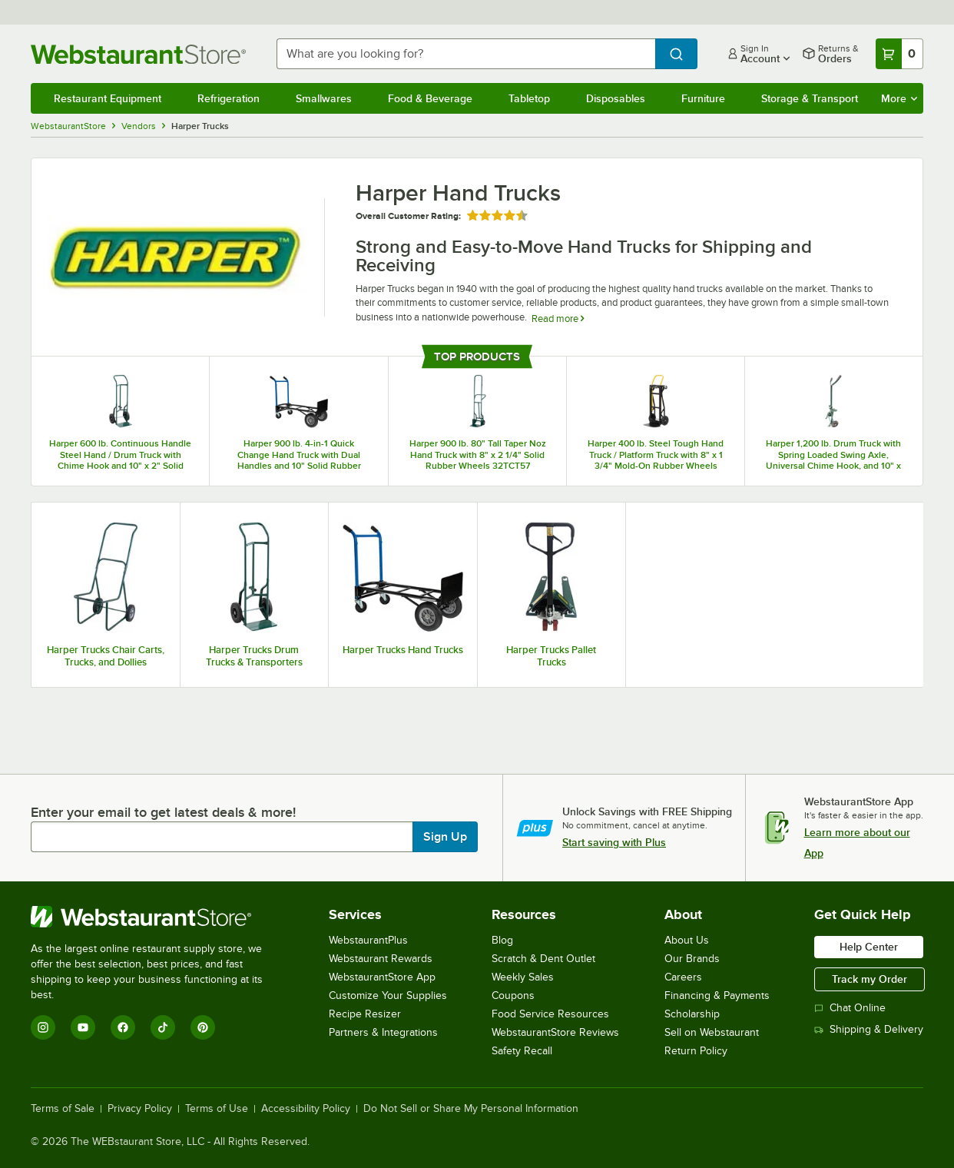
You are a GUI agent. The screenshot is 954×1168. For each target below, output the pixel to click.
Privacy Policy (140, 1108)
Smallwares (324, 98)
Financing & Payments (717, 995)
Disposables (615, 98)
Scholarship (692, 1014)
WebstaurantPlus (368, 940)
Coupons (513, 995)
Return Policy (695, 1051)
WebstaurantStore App (382, 977)
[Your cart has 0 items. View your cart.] (899, 53)
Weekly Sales (523, 977)
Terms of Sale (62, 1108)
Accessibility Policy (305, 1108)
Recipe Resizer (365, 1014)
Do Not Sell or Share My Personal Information (470, 1108)
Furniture (703, 98)
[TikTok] (163, 1027)
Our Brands (692, 958)
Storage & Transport (809, 98)
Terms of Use (216, 1108)
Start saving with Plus (614, 842)
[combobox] (466, 53)
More (899, 98)
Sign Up (445, 837)
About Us (686, 940)
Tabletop (529, 98)
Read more (558, 318)
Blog (502, 940)
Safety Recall (522, 1051)
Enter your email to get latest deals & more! (163, 812)
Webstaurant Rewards (380, 958)
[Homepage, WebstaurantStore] (141, 54)
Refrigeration (228, 98)
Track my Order (869, 979)
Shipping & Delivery (868, 1029)
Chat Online (850, 1008)
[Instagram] (43, 1027)
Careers (683, 977)
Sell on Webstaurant (711, 1032)
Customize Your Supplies (388, 995)
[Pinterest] (202, 1027)
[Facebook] (123, 1027)
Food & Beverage (430, 98)
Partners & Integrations (383, 1032)
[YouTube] (83, 1027)
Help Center (869, 947)
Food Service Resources (550, 1014)
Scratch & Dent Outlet (543, 958)
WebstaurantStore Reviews (555, 1032)
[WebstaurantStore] (157, 916)
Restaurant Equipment (107, 98)
